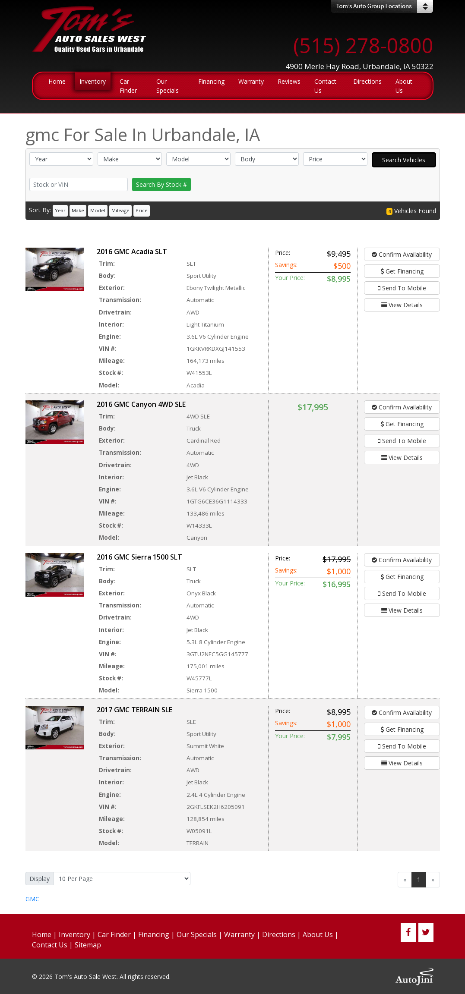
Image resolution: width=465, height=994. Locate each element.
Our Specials (197, 934)
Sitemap (88, 945)
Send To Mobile (402, 288)
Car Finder (114, 934)
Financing (153, 934)
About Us (318, 934)
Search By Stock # (161, 184)
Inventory (74, 934)
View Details (402, 305)
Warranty (239, 934)
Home (41, 934)
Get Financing (402, 271)
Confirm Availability (402, 254)
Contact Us (49, 945)
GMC (32, 899)
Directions (278, 934)
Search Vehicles (403, 160)
